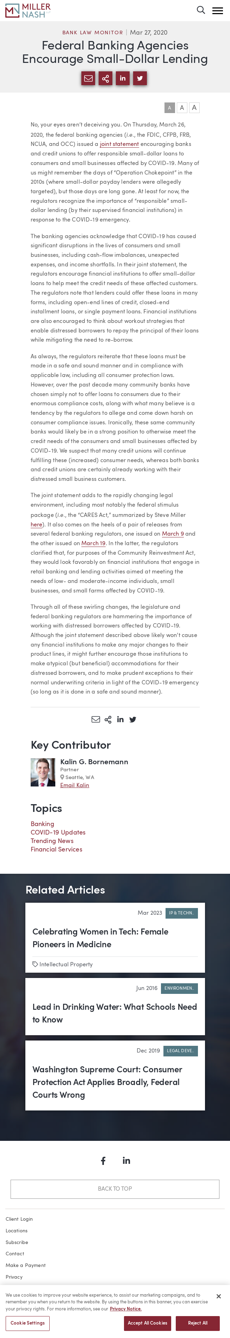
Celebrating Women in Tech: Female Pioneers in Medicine (100, 938)
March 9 (173, 534)
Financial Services (56, 850)
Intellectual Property (66, 965)
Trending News (52, 841)
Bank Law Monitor (92, 33)
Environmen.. (179, 988)
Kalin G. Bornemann (94, 762)
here (37, 525)
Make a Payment (26, 1265)
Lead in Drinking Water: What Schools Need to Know (114, 1014)
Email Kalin (74, 786)
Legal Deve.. (180, 1051)
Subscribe (17, 1242)
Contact (15, 1253)
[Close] (218, 1299)
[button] (217, 10)
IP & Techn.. (181, 913)
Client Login (19, 1219)
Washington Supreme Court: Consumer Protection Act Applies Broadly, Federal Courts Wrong (107, 1083)
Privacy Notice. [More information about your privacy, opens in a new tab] (126, 1312)
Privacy (14, 1277)
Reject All (197, 1326)
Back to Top (115, 1189)
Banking (42, 824)
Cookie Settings (28, 1326)
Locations (17, 1230)
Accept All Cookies (147, 1326)
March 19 (93, 544)
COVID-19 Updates (58, 833)
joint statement (119, 144)
